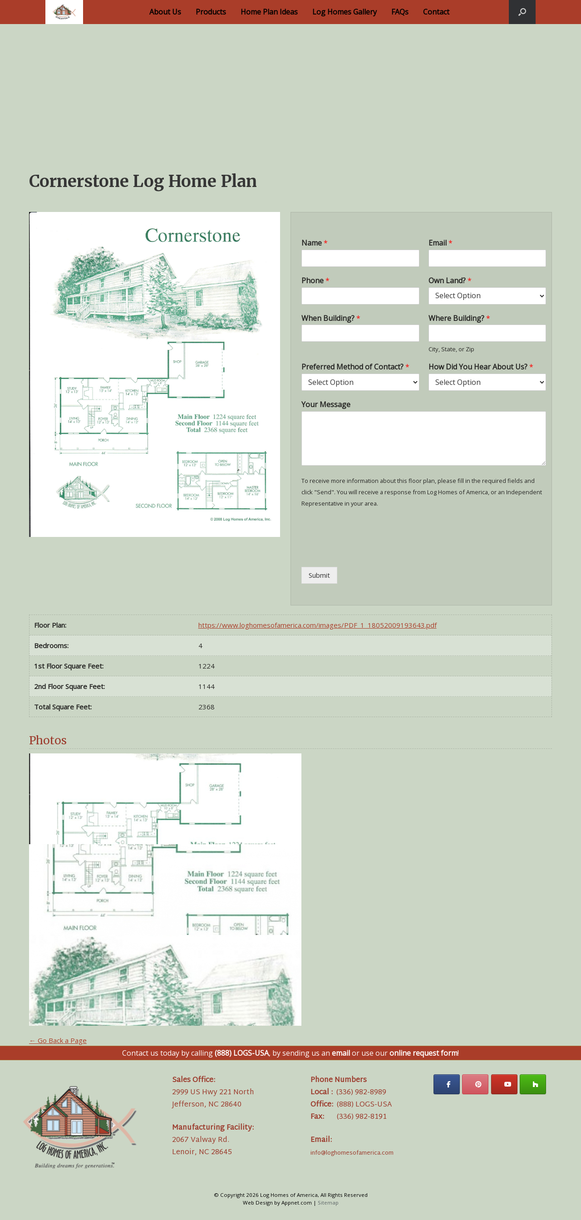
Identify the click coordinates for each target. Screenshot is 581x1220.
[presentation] (370, 552)
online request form (423, 1053)
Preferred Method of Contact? (355, 367)
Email (440, 243)
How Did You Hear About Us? (480, 367)
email (341, 1053)
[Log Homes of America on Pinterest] (475, 1084)
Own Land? (450, 280)
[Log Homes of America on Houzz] (533, 1084)
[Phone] (360, 296)
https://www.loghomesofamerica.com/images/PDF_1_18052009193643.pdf (317, 625)
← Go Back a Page (58, 1040)
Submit (319, 575)
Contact (436, 12)
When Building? (330, 318)
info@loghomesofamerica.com (352, 1153)
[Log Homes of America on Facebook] (446, 1084)
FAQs (400, 12)
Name (314, 243)
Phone (315, 280)
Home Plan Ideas (269, 12)
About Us (165, 12)
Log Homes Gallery (344, 12)
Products (211, 12)
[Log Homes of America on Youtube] (504, 1084)
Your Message (325, 404)
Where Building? (459, 318)
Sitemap (328, 1202)
